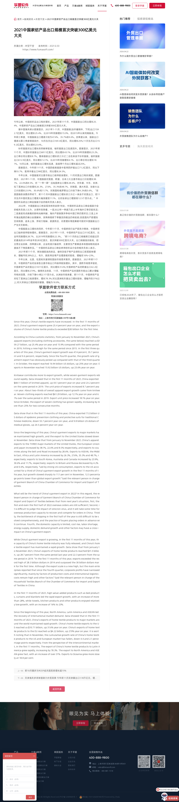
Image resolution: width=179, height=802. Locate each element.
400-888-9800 (122, 5)
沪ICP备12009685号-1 (68, 797)
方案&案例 (77, 5)
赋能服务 (90, 5)
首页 (59, 5)
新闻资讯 (29, 19)
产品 (66, 5)
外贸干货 (40, 19)
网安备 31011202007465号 (93, 797)
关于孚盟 (102, 5)
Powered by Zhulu (112, 797)
